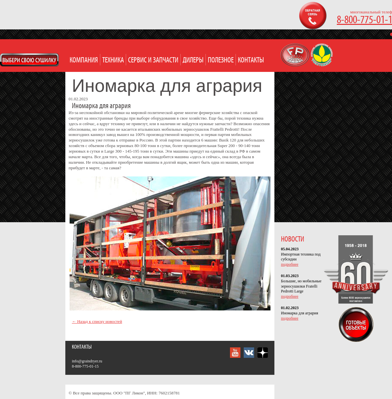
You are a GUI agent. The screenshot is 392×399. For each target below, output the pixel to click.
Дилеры (193, 60)
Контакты (251, 60)
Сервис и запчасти (153, 60)
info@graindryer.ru (87, 361)
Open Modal (29, 59)
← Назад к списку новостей (97, 321)
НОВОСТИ (292, 239)
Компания (84, 60)
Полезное (221, 60)
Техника (113, 60)
